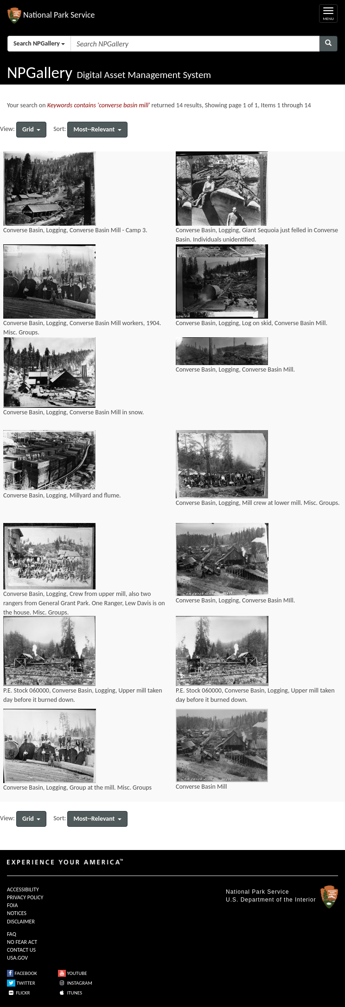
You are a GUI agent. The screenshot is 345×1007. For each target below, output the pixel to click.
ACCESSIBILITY (23, 889)
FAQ (11, 934)
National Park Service (257, 892)
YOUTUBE (72, 973)
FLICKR (18, 993)
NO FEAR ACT (22, 942)
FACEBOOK (22, 973)
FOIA (12, 905)
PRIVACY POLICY (25, 897)
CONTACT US (21, 950)
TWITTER (21, 983)
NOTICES (16, 913)
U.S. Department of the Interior (271, 899)
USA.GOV (17, 958)
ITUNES (70, 993)
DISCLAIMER (21, 921)
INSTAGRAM (75, 983)
